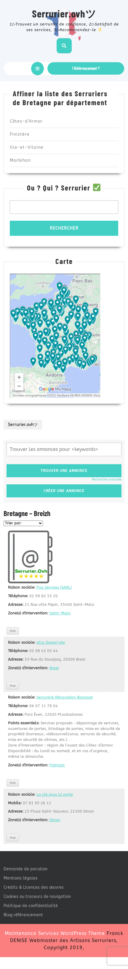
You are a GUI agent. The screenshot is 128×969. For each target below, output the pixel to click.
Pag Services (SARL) (54, 587)
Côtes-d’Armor (26, 121)
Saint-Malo (60, 613)
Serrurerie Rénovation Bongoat (64, 697)
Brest (54, 668)
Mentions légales (21, 878)
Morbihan (20, 160)
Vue (13, 631)
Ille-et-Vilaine (27, 147)
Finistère (20, 134)
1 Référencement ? (86, 68)
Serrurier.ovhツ (64, 13)
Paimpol (57, 765)
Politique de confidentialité (31, 905)
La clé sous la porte (54, 794)
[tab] (37, 68)
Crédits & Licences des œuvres (34, 887)
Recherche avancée (106, 479)
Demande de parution (25, 869)
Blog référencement (23, 914)
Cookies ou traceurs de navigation (37, 896)
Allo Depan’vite (50, 642)
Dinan (54, 820)
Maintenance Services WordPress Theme (55, 933)
